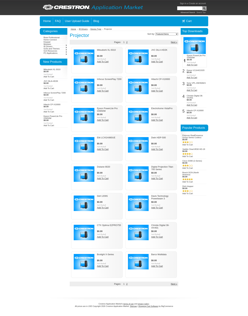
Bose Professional (52, 37)
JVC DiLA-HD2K (51, 81)
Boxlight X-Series (105, 254)
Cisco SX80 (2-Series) (192, 161)
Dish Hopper (187, 186)
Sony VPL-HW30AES (196, 83)
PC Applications (55, 53)
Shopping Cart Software (148, 306)
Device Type (95, 29)
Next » (174, 42)
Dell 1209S (102, 196)
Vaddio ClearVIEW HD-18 (193, 149)
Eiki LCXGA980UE (106, 137)
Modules (55, 44)
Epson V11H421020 (195, 70)
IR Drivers (55, 46)
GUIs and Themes (55, 49)
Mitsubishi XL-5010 (52, 69)
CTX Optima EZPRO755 (109, 225)
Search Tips (201, 12)
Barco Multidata (159, 254)
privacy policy (143, 304)
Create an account (197, 3)
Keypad (47, 42)
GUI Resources (55, 51)
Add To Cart (49, 77)
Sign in (183, 3)
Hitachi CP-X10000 (52, 104)
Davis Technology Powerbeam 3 (159, 197)
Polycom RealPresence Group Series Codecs (192, 136)
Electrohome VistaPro (162, 108)
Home (73, 29)
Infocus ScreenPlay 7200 (55, 93)
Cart (189, 21)
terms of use (128, 304)
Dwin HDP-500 (158, 137)
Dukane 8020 (103, 166)
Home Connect (50, 40)
